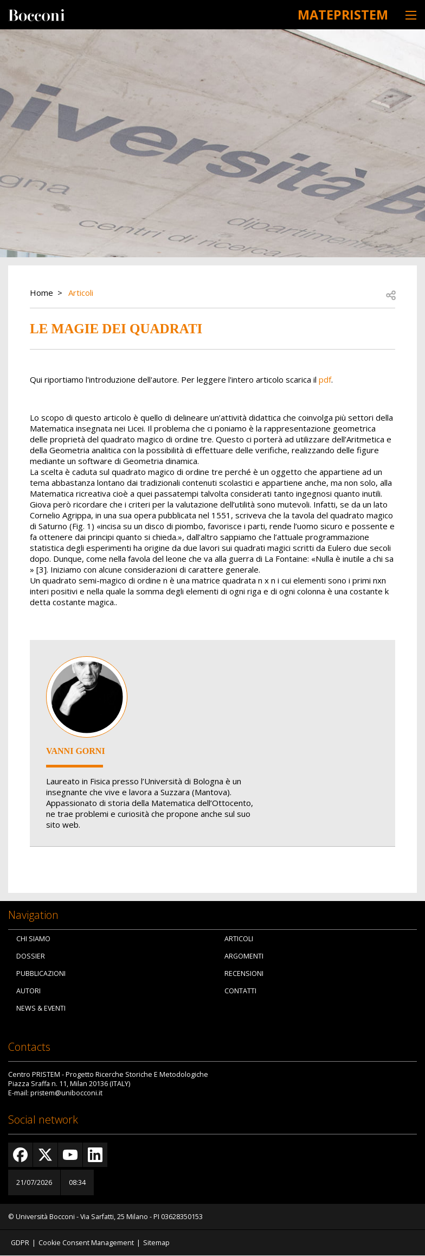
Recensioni (243, 973)
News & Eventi (41, 1008)
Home (41, 292)
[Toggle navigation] (411, 15)
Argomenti (243, 956)
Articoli (80, 292)
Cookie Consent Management (86, 1242)
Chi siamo (33, 938)
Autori (28, 990)
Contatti (240, 990)
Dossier (30, 956)
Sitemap (156, 1242)
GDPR (20, 1242)
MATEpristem (339, 14)
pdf (325, 379)
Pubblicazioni (41, 973)
